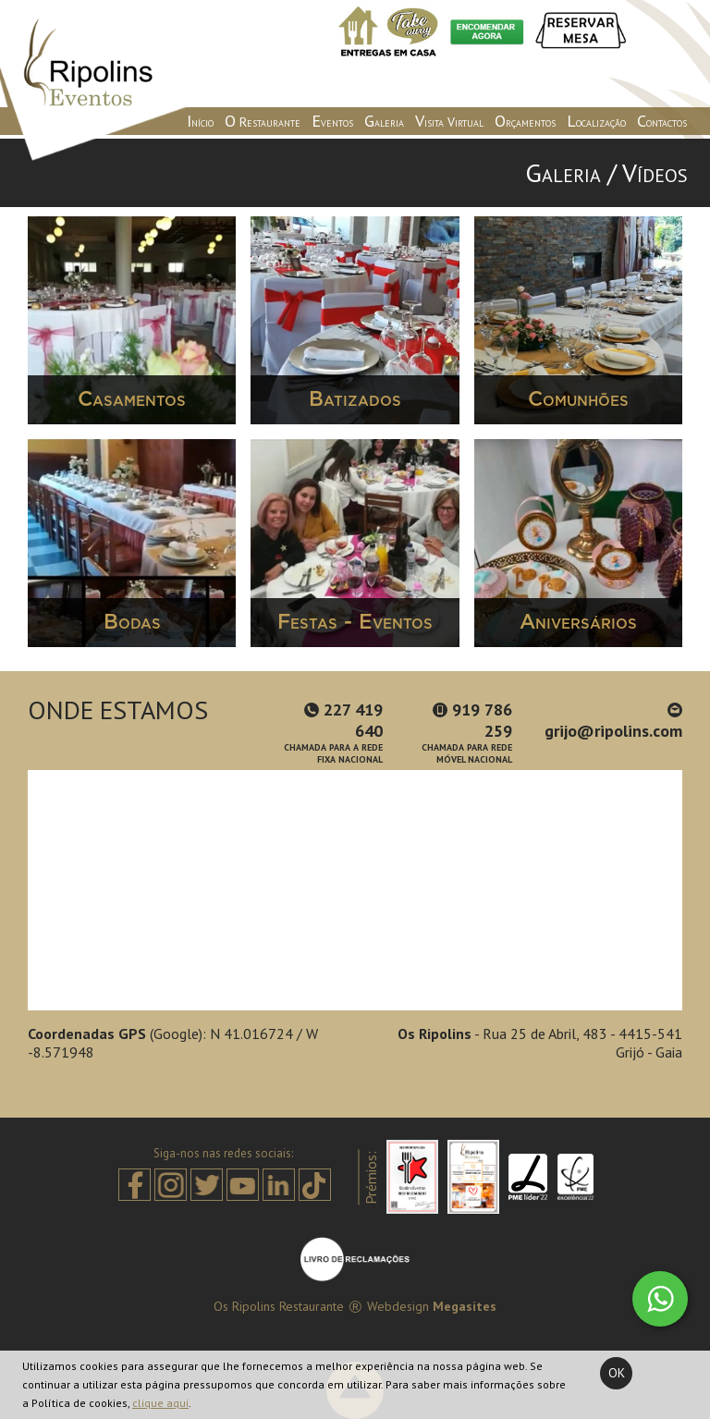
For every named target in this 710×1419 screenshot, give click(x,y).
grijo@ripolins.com (613, 722)
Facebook (134, 1184)
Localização (596, 120)
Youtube (242, 1184)
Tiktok (315, 1184)
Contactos (662, 120)
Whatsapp (660, 1299)
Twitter (206, 1184)
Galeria (384, 120)
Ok (616, 1372)
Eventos (332, 120)
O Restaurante (262, 120)
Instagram (170, 1184)
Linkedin (279, 1184)
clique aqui (160, 1403)
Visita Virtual (449, 120)
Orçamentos (525, 120)
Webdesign (398, 1306)
